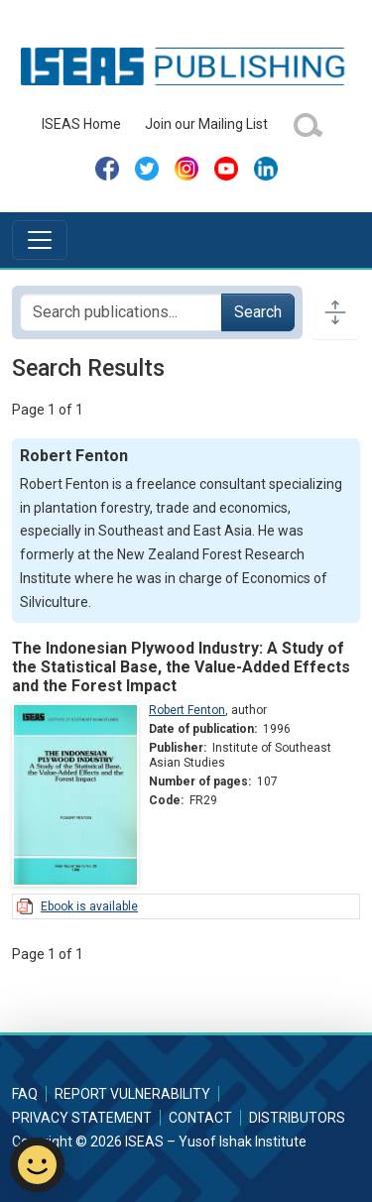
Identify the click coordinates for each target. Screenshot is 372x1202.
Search (258, 311)
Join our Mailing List (206, 124)
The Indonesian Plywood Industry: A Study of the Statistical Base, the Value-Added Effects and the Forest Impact (181, 667)
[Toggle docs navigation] (335, 312)
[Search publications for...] (121, 312)
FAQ (25, 1094)
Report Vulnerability (132, 1094)
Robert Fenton (187, 710)
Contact (200, 1118)
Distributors (297, 1118)
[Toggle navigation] (39, 240)
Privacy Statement (82, 1118)
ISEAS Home (81, 124)
